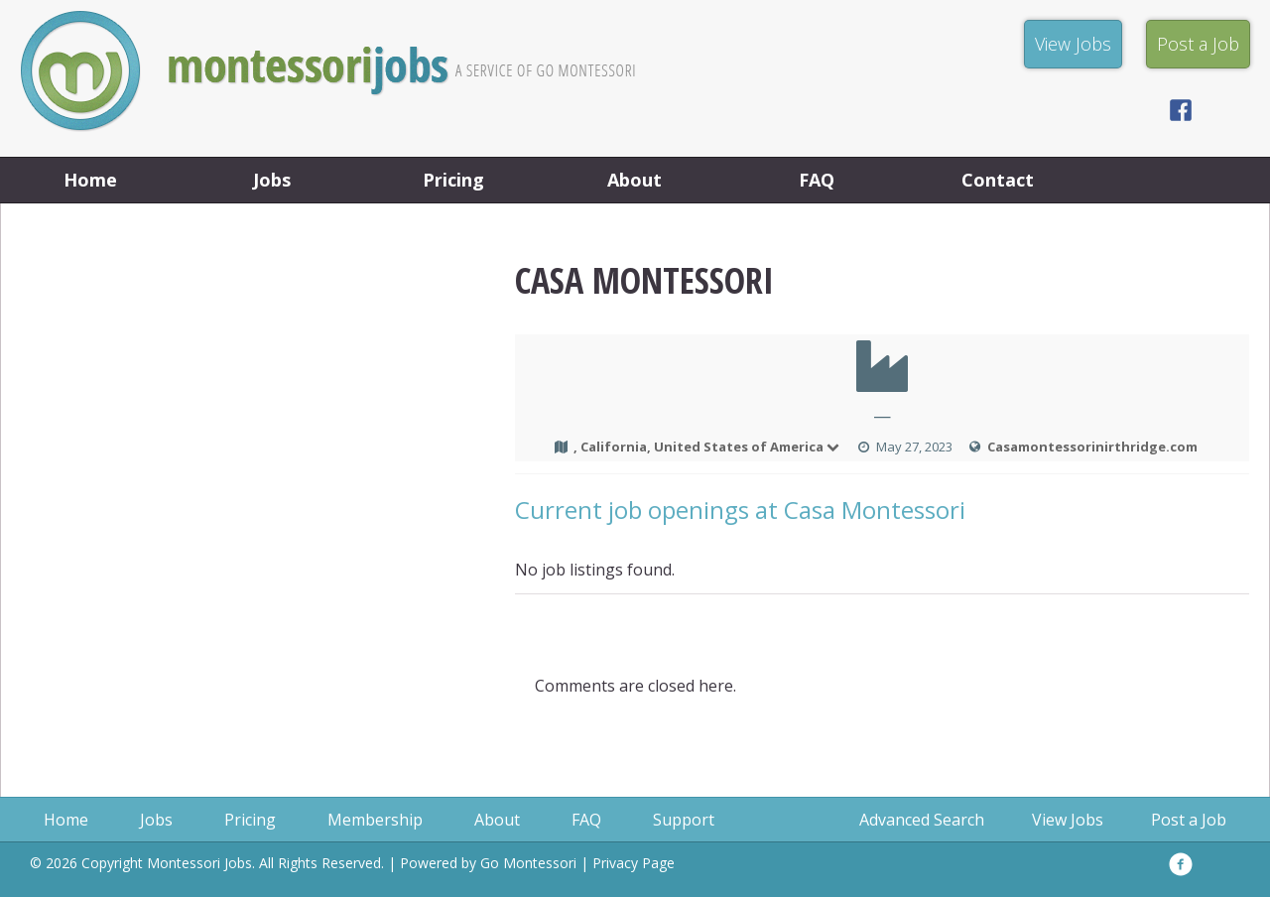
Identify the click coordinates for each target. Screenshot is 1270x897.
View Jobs (1067, 820)
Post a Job (1188, 820)
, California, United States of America (707, 446)
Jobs (272, 180)
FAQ (816, 180)
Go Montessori (528, 862)
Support (683, 820)
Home (90, 180)
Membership (375, 820)
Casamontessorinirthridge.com (1092, 446)
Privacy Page (633, 862)
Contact (997, 180)
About (634, 180)
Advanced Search (921, 820)
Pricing (453, 180)
